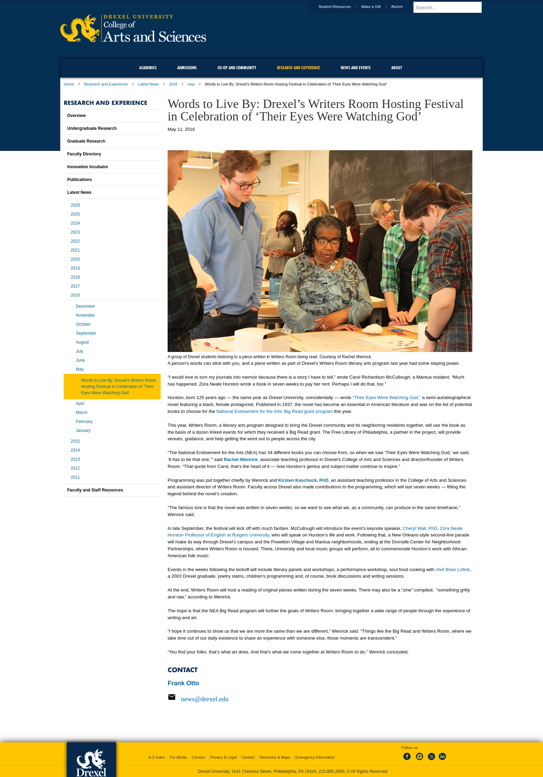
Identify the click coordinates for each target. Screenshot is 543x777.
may (191, 84)
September (86, 333)
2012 (75, 468)
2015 (75, 441)
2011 (75, 477)
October (83, 324)
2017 (75, 286)
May (80, 369)
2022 (75, 241)
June (80, 360)
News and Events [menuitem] (356, 67)
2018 (75, 277)
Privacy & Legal (223, 757)
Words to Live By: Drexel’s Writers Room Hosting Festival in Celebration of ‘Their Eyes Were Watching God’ (118, 386)
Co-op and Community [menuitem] (236, 67)
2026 (75, 205)
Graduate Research (86, 141)
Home (69, 84)
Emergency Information (315, 757)
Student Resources (341, 6)
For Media (178, 757)
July (79, 351)
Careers (198, 757)
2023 (75, 232)
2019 (75, 268)
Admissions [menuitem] (187, 67)
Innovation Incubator (87, 166)
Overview (76, 115)
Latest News (148, 84)
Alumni (403, 6)
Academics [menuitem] (148, 67)
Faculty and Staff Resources (95, 490)
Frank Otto (183, 683)
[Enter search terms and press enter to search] (451, 7)
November (85, 315)
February (84, 421)
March (81, 412)
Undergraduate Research (92, 128)
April (80, 403)
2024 (75, 223)
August (82, 342)
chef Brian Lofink (453, 569)
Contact (248, 757)
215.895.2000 (331, 771)
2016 (173, 84)
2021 (75, 250)
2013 (75, 459)
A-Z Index (156, 757)
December (85, 306)
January (83, 430)
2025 (75, 214)
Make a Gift (377, 6)
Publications (79, 179)
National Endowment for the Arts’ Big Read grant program (274, 411)
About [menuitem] (396, 67)
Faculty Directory (84, 154)
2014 (75, 450)
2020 (75, 259)
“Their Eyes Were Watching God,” (387, 397)
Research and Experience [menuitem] (298, 67)
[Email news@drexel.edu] (320, 699)
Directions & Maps (274, 757)
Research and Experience (106, 84)
